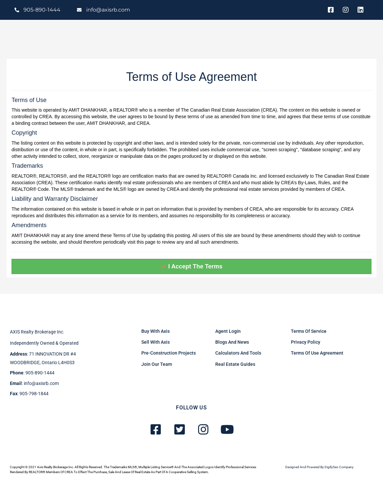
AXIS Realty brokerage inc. (37, 331)
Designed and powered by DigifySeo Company (319, 467)
